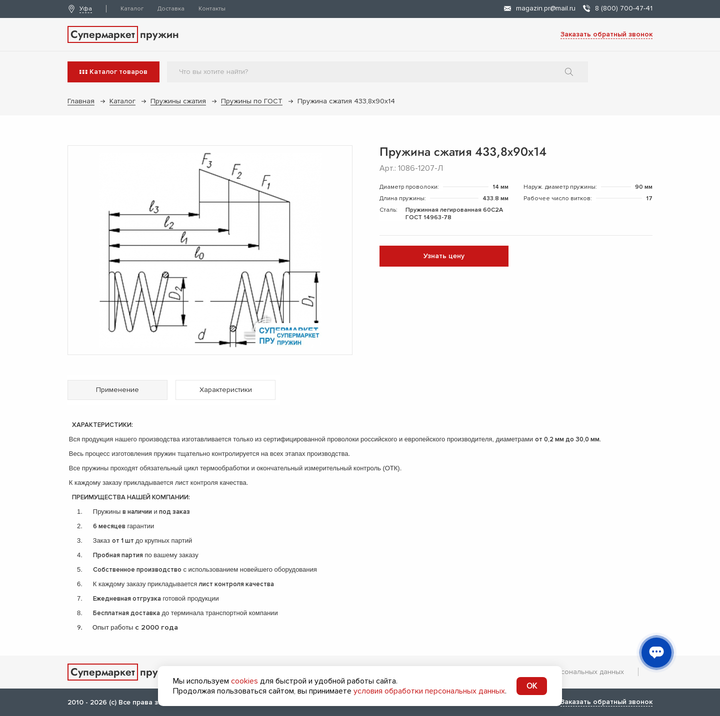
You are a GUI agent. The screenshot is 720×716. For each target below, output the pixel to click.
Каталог (132, 8)
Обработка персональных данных (567, 672)
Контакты (212, 8)
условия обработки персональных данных (429, 691)
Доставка (171, 8)
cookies (244, 681)
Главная (81, 101)
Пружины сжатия (178, 101)
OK (531, 686)
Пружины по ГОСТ (251, 101)
